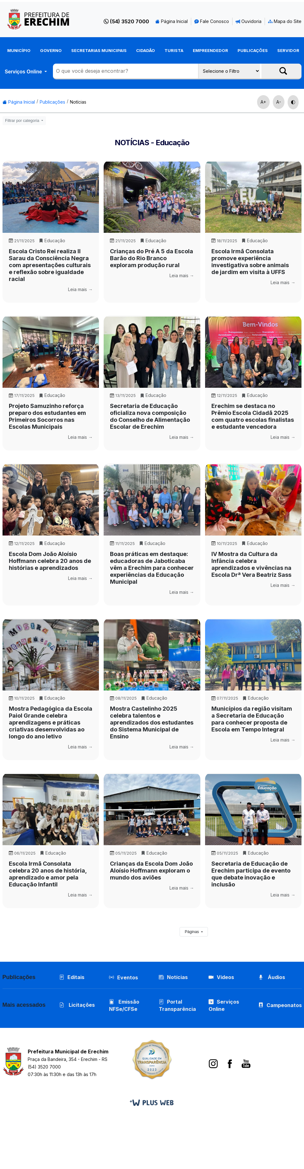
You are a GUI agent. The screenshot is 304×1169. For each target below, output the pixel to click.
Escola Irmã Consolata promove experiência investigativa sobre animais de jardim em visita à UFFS (250, 261)
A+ (263, 102)
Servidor (288, 50)
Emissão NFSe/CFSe (124, 1005)
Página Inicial (171, 21)
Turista (173, 50)
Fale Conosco (211, 21)
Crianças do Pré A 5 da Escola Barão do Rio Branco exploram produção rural (151, 258)
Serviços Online (24, 71)
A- (278, 102)
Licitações (77, 1005)
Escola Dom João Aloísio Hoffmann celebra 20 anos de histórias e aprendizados (50, 561)
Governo (51, 50)
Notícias (78, 102)
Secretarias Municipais (99, 50)
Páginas (192, 932)
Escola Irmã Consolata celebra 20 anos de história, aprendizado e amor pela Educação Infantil (48, 874)
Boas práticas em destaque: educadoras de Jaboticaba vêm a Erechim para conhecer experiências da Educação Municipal (152, 568)
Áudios (271, 977)
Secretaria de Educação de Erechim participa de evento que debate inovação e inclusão (250, 874)
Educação (52, 240)
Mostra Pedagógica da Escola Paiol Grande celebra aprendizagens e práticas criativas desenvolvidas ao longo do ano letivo (50, 722)
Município (19, 50)
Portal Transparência (177, 1005)
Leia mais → (80, 289)
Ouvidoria (248, 21)
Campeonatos (284, 1005)
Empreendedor (210, 50)
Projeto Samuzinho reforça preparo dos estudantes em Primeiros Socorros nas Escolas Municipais (47, 416)
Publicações (253, 50)
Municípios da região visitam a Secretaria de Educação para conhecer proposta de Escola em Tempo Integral (251, 719)
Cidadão (145, 50)
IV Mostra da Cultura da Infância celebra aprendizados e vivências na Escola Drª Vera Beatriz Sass (251, 564)
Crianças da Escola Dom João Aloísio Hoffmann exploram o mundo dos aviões (151, 870)
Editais (71, 977)
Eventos (127, 977)
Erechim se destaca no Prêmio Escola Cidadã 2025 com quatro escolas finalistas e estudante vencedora (252, 416)
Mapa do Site (284, 21)
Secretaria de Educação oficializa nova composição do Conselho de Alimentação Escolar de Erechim (150, 416)
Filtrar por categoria (22, 120)
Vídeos (221, 977)
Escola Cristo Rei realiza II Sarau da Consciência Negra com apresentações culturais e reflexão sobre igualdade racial (50, 265)
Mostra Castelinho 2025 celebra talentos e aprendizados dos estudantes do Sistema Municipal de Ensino (151, 722)
